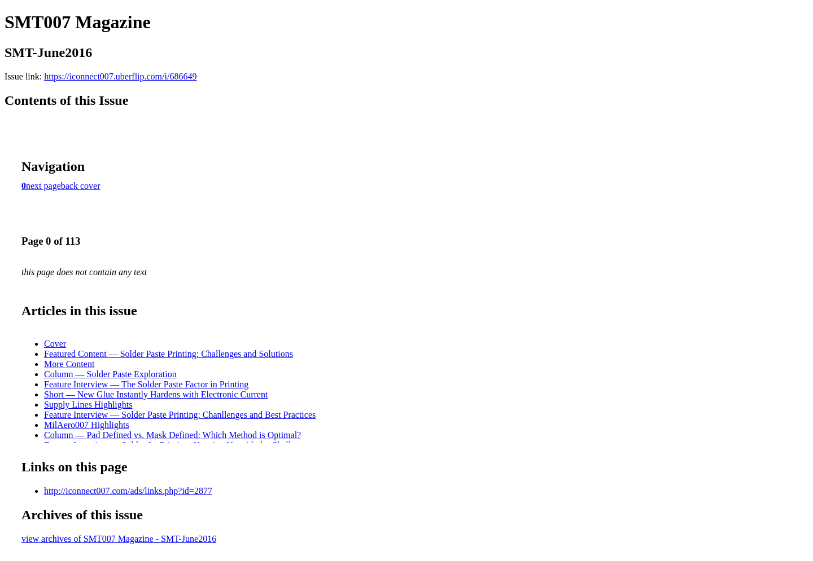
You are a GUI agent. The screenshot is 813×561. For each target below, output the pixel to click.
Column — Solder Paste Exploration (110, 374)
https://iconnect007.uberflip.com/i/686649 (120, 76)
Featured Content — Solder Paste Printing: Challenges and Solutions (168, 354)
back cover (80, 186)
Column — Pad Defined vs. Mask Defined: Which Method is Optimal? (172, 435)
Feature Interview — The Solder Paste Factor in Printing (146, 384)
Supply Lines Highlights (88, 404)
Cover (55, 343)
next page (43, 186)
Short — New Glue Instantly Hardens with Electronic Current (156, 394)
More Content (69, 364)
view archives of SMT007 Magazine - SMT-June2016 (118, 539)
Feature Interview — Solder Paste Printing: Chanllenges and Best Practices (180, 414)
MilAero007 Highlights (86, 425)
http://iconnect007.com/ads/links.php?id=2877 (128, 491)
